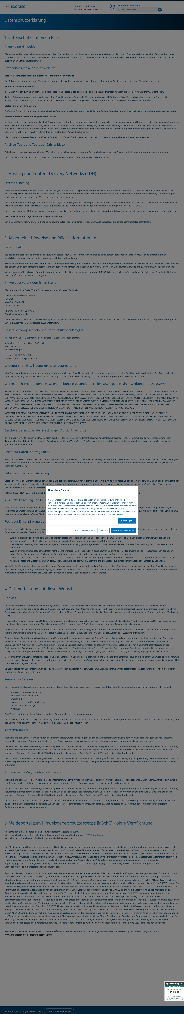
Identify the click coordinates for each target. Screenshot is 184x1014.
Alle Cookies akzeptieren (123, 530)
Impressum (119, 514)
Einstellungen (126, 520)
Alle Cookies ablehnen (85, 530)
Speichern (103, 530)
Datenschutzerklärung (91, 514)
